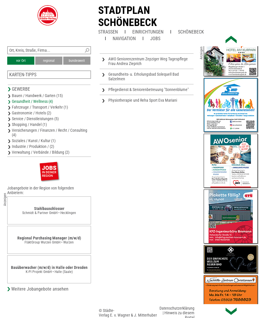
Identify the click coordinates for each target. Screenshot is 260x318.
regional (49, 61)
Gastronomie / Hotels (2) (31, 113)
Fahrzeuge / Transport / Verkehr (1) (40, 107)
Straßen (108, 32)
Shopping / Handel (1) (29, 124)
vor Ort (21, 61)
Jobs (155, 38)
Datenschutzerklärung (176, 308)
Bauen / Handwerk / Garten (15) (37, 95)
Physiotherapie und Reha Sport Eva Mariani (142, 100)
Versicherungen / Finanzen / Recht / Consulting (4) (49, 132)
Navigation (124, 38)
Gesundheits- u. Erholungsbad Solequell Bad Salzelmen (143, 76)
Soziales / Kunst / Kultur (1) (33, 140)
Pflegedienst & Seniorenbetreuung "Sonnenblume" (148, 89)
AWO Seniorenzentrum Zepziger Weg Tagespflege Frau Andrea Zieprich (148, 61)
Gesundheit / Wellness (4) (32, 101)
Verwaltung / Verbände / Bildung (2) (40, 152)
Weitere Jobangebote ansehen (39, 289)
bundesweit (77, 61)
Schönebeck (191, 32)
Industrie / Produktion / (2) (33, 146)
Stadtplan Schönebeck (127, 16)
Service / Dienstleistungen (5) (35, 118)
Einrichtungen (148, 32)
